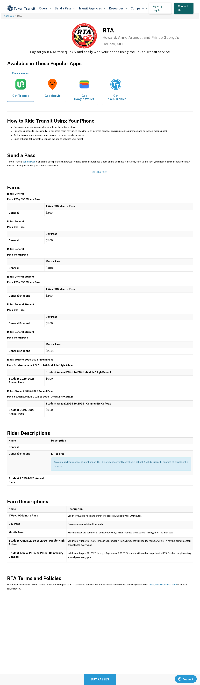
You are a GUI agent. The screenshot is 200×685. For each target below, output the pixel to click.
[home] (22, 8)
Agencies (9, 16)
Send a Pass (28, 161)
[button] (45, 8)
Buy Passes (100, 679)
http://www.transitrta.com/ (163, 584)
